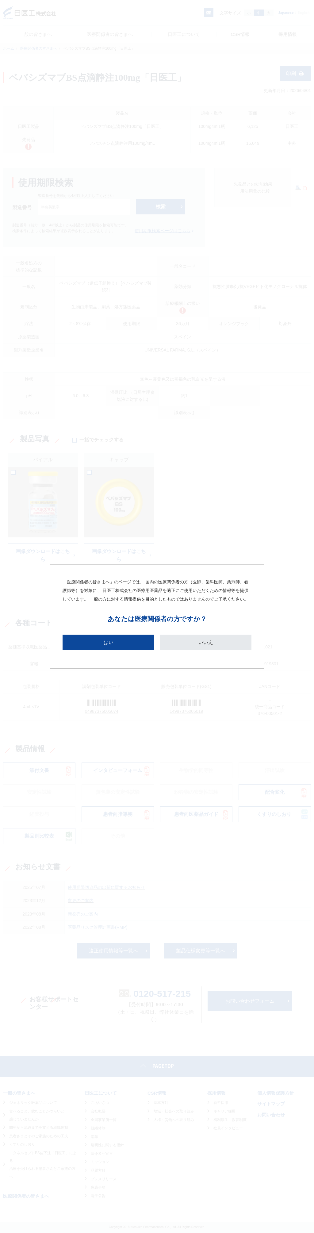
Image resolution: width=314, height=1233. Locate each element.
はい (108, 642)
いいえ (205, 642)
